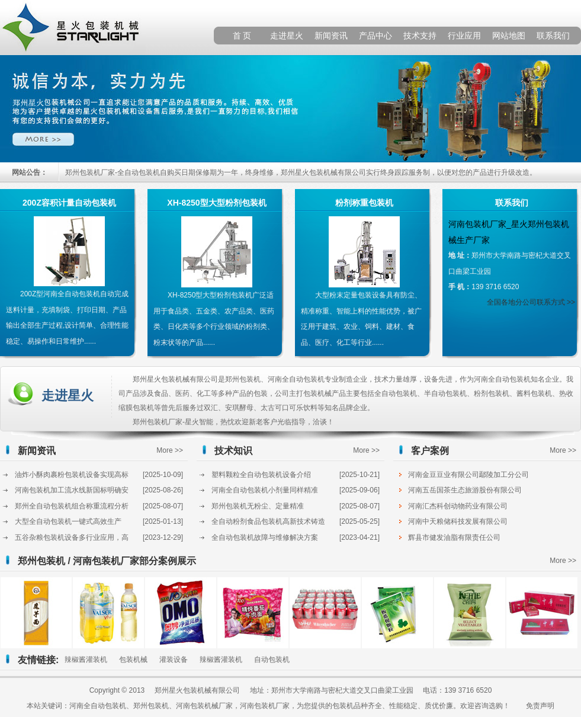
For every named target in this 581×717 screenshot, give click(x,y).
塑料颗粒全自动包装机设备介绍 (261, 474)
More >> (169, 450)
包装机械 (133, 659)
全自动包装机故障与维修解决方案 (264, 537)
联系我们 (553, 35)
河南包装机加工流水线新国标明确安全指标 (72, 492)
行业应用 (464, 35)
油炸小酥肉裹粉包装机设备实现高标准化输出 (72, 476)
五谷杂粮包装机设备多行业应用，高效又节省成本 (72, 539)
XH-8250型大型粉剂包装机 (216, 202)
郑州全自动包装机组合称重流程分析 (72, 506)
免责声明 (540, 706)
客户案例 (430, 451)
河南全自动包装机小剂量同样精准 (264, 490)
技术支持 (419, 35)
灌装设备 (173, 659)
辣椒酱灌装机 (86, 659)
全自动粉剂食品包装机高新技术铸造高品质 (268, 523)
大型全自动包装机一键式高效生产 (68, 521)
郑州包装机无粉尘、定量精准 (257, 506)
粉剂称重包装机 (364, 202)
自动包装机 (272, 659)
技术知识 (233, 451)
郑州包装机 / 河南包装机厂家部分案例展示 (107, 561)
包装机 (343, 706)
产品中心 (375, 35)
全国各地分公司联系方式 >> (531, 302)
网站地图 (508, 35)
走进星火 (286, 35)
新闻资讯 (331, 35)
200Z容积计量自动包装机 (69, 202)
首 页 (242, 35)
